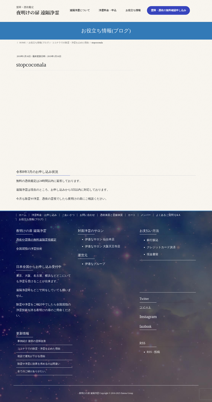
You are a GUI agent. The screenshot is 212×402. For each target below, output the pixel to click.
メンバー (146, 215)
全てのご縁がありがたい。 (32, 371)
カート (131, 215)
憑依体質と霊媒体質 (111, 215)
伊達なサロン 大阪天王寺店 (102, 246)
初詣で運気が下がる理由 (31, 356)
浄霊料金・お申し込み (44, 215)
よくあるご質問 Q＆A (168, 215)
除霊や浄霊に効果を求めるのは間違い (38, 363)
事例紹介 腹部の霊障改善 (31, 341)
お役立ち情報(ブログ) (31, 219)
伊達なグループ (95, 263)
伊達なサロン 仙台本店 (99, 239)
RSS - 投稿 (153, 351)
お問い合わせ (87, 215)
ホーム (22, 215)
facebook (145, 326)
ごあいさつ (68, 215)
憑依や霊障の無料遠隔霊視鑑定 (36, 239)
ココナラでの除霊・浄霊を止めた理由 (38, 348)
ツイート (145, 307)
